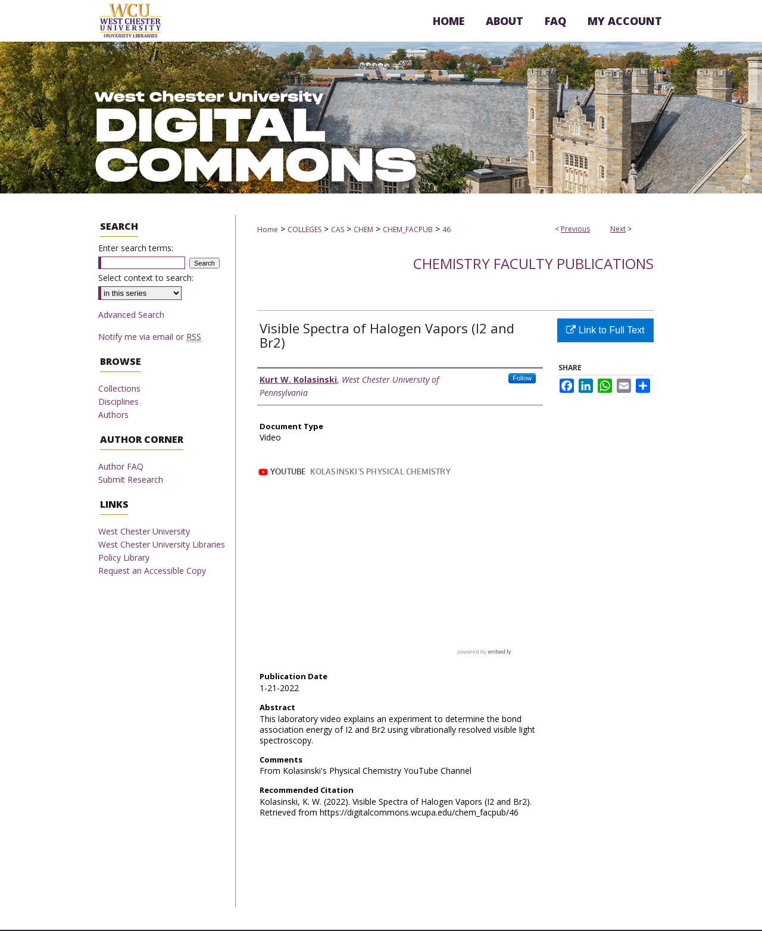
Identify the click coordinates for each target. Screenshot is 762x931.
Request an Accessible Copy (152, 570)
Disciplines (118, 401)
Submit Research (130, 479)
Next (618, 229)
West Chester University (144, 531)
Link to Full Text (605, 330)
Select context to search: (145, 277)
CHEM (363, 229)
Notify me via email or (149, 336)
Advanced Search (131, 314)
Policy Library (123, 557)
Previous (575, 229)
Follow (522, 378)
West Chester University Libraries (161, 544)
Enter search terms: (135, 248)
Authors (113, 414)
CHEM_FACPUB (408, 229)
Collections (119, 388)
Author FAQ (120, 466)
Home (267, 229)
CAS (337, 229)
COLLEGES (304, 229)
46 (446, 229)
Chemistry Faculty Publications (533, 263)
